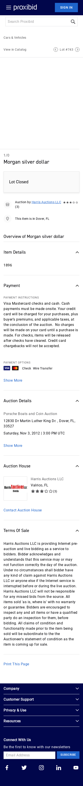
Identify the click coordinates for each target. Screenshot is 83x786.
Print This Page (16, 664)
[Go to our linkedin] (58, 768)
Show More (13, 380)
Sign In (66, 7)
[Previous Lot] (56, 49)
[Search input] (36, 22)
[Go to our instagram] (41, 768)
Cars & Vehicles (15, 37)
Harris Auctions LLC (46, 202)
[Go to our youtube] (76, 768)
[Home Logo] (25, 7)
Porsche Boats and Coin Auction (30, 414)
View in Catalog (15, 49)
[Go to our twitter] (24, 768)
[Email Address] (29, 755)
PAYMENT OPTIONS (17, 362)
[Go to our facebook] (7, 768)
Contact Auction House (23, 510)
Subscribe (68, 754)
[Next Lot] (77, 49)
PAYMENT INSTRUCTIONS (21, 297)
